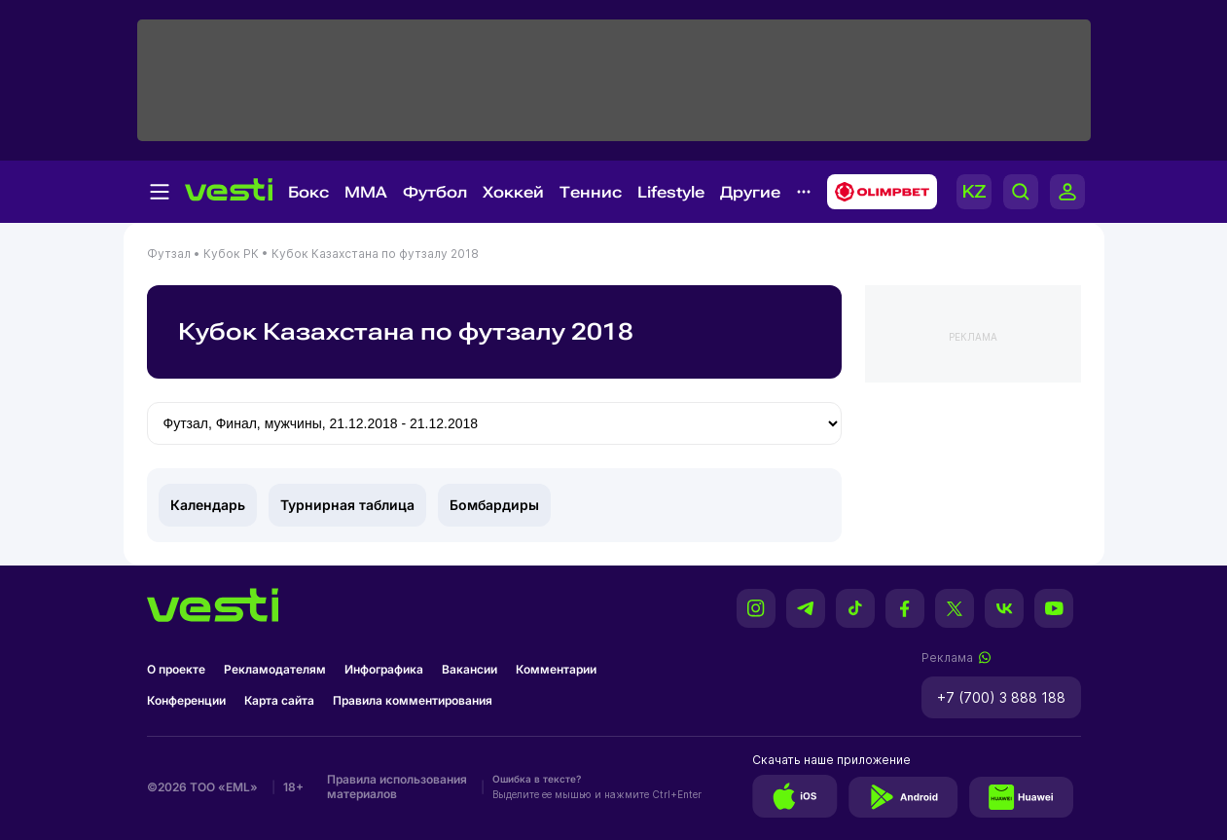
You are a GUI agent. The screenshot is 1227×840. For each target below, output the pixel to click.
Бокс (308, 192)
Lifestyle (670, 192)
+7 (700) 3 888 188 (1001, 697)
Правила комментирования (412, 700)
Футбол (435, 192)
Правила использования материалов (397, 786)
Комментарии (556, 669)
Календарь (207, 504)
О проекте (176, 669)
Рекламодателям (275, 669)
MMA (365, 192)
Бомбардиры (494, 504)
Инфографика (383, 669)
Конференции (186, 700)
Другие (750, 192)
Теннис (590, 192)
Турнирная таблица (347, 504)
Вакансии (469, 669)
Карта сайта (279, 700)
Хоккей (513, 192)
